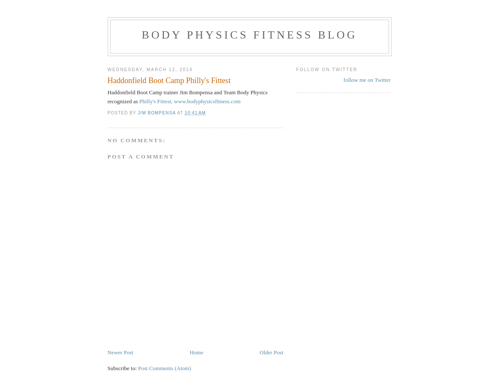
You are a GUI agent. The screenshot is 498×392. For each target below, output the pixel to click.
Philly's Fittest (155, 101)
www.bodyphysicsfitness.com (207, 101)
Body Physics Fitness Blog (249, 35)
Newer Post (120, 352)
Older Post (271, 352)
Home (196, 352)
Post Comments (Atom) (164, 368)
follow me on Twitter (367, 80)
